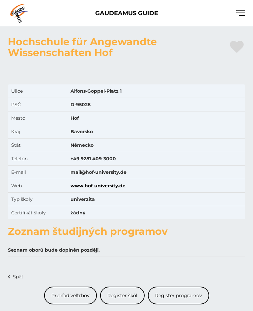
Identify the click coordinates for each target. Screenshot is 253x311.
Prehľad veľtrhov (70, 295)
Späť (18, 277)
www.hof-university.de (98, 186)
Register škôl (122, 295)
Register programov (178, 295)
